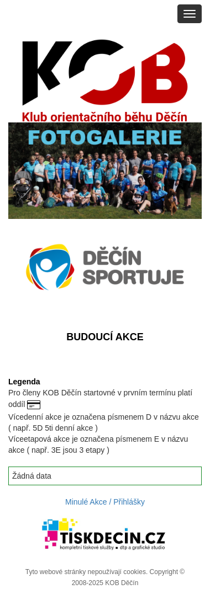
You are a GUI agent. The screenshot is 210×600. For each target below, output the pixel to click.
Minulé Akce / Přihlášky (105, 501)
